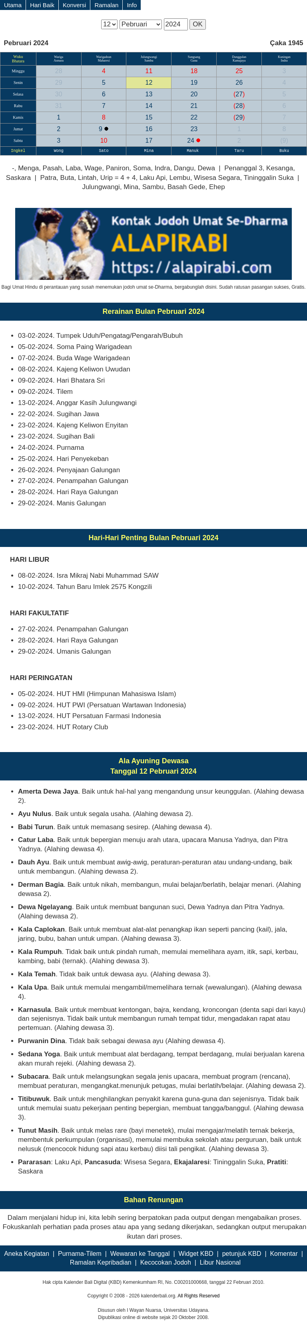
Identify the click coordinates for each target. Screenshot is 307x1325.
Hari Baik (42, 5)
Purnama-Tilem (80, 1253)
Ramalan (106, 5)
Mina (148, 151)
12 (149, 82)
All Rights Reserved (198, 1296)
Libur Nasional (220, 1262)
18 (193, 71)
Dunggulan (239, 57)
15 (149, 117)
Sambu (148, 60)
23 (193, 129)
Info (132, 5)
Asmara (59, 60)
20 (193, 94)
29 (58, 82)
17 (149, 140)
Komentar (283, 1253)
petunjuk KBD (241, 1253)
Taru (239, 151)
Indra (284, 60)
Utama (13, 5)
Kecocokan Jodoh (165, 1262)
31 (58, 105)
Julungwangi (149, 57)
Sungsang (194, 57)
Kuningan (284, 57)
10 (104, 140)
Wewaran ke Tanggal (140, 1253)
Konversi (74, 5)
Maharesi (104, 60)
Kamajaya (239, 60)
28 (58, 71)
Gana (194, 60)
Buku (284, 151)
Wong (58, 151)
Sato (104, 151)
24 (191, 140)
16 (149, 129)
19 (193, 82)
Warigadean (104, 57)
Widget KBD (196, 1253)
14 (149, 105)
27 (239, 94)
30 (58, 94)
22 (193, 117)
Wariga (58, 57)
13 (149, 94)
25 (239, 71)
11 (149, 71)
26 (239, 82)
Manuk (193, 151)
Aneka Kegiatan (26, 1253)
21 (193, 105)
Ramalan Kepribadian (101, 1262)
